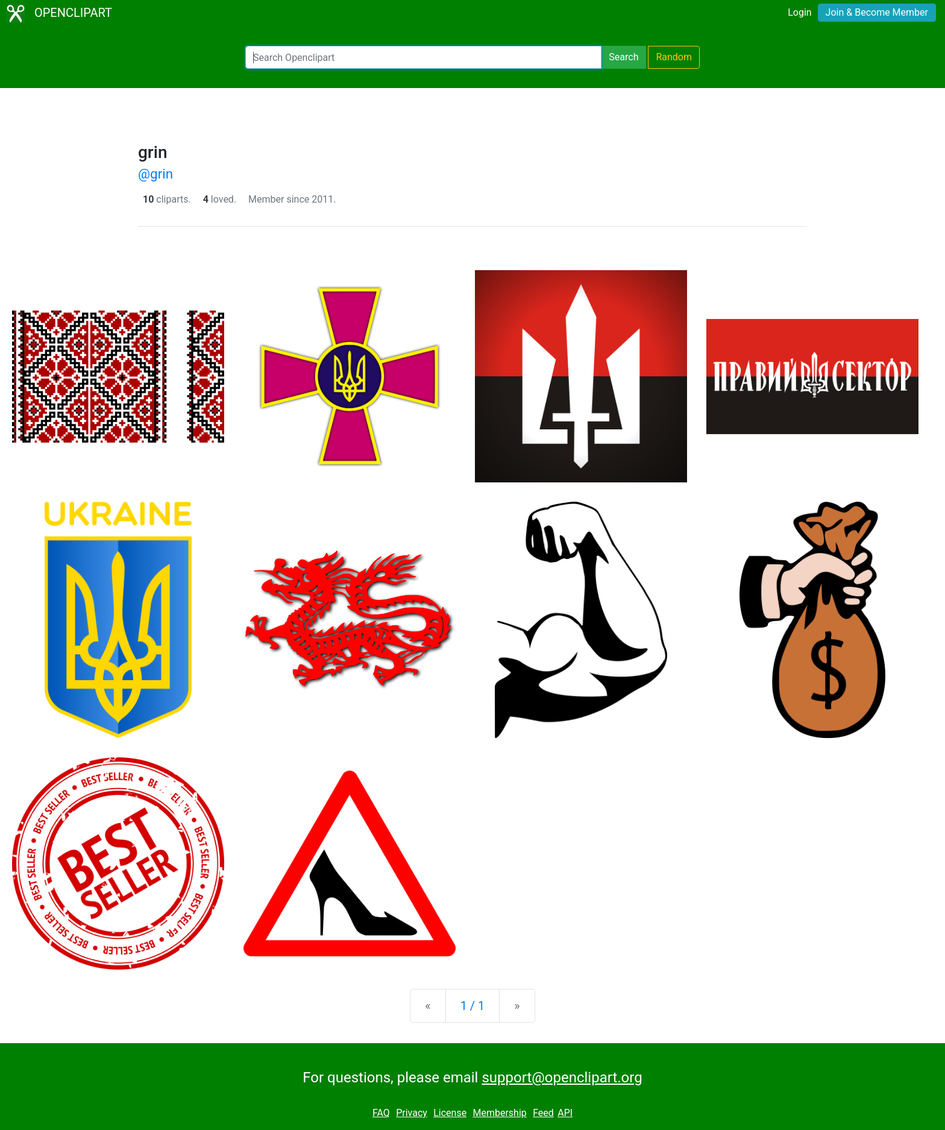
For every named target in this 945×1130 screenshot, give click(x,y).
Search (623, 57)
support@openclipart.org (562, 1077)
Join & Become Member (877, 12)
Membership (499, 1113)
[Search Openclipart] (423, 57)
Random (674, 57)
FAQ (381, 1113)
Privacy (411, 1113)
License (449, 1113)
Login (799, 12)
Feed (543, 1113)
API (565, 1113)
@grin (155, 173)
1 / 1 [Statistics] (472, 1006)
